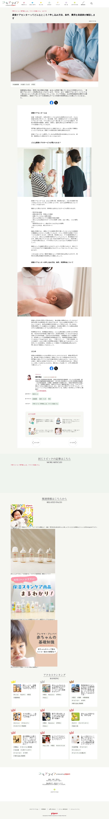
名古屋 (17, 750)
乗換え (17, 747)
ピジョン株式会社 (63, 809)
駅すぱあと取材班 (78, 703)
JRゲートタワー (26, 750)
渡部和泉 (17, 697)
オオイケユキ (61, 745)
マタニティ (26, 723)
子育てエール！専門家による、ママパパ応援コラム (45, 403)
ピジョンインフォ (75, 809)
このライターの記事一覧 (50, 377)
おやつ (23, 694)
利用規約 (43, 809)
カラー (75, 723)
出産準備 (75, 747)
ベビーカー (76, 700)
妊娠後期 (16, 84)
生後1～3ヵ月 (26, 84)
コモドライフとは (33, 809)
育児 (34, 84)
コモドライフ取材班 (20, 726)
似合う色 (75, 726)
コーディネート (84, 723)
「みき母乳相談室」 (41, 391)
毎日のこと (35, 394)
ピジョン (17, 723)
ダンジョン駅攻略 (26, 747)
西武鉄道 (86, 697)
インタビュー (77, 750)
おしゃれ (46, 745)
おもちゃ (51, 694)
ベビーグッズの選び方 (79, 753)
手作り (59, 694)
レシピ (17, 694)
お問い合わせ (52, 809)
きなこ (46, 697)
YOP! (83, 700)
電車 (79, 697)
